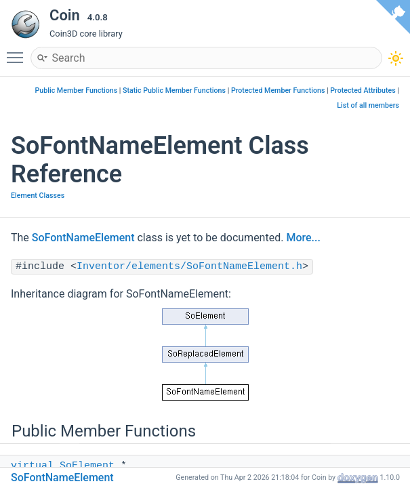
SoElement (87, 466)
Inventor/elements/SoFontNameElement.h (189, 266)
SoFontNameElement (83, 237)
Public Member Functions (76, 90)
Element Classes (37, 195)
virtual (32, 466)
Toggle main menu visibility (18, 51)
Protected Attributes (362, 90)
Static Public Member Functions (174, 90)
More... (303, 237)
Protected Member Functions (278, 90)
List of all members (368, 105)
